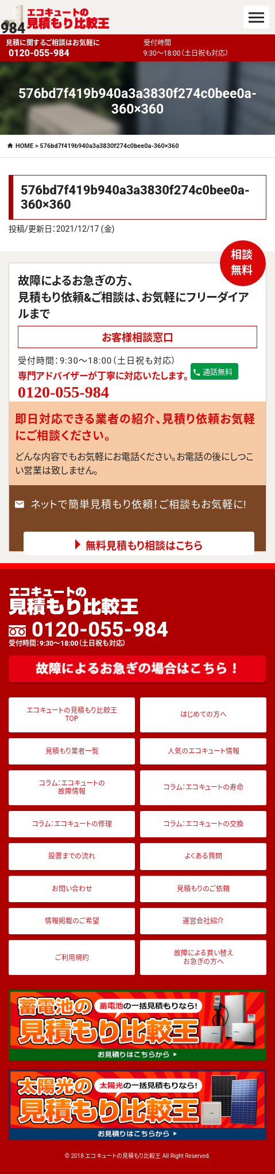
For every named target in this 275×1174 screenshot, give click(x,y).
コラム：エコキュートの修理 (72, 824)
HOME (24, 146)
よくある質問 (203, 856)
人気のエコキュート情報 (203, 751)
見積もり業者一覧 (72, 751)
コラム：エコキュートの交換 (203, 824)
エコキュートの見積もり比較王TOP (71, 715)
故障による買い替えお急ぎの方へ (203, 957)
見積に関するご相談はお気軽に (72, 48)
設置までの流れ (71, 856)
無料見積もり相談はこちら (144, 546)
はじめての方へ (203, 715)
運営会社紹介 (203, 921)
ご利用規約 (72, 958)
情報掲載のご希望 (72, 921)
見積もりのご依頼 (203, 889)
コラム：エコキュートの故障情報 (72, 787)
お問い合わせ (72, 889)
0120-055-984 (88, 633)
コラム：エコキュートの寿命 (203, 787)
